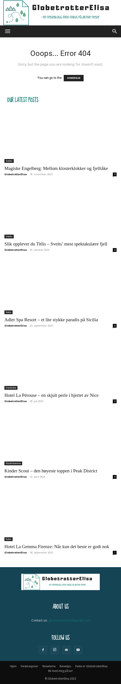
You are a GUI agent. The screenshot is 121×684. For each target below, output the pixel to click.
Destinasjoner (29, 666)
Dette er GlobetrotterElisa (91, 666)
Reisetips (65, 666)
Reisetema (49, 666)
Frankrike (11, 387)
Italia (8, 312)
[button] (7, 31)
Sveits (9, 160)
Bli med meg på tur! (60, 671)
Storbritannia (13, 463)
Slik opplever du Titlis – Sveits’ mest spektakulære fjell (55, 244)
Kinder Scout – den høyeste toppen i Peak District (50, 470)
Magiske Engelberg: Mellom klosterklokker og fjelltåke (56, 168)
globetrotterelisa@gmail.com (69, 620)
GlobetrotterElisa (15, 174)
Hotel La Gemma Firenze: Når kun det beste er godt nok (56, 546)
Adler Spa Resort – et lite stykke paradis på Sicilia (51, 319)
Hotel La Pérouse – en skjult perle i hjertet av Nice (51, 395)
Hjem (13, 666)
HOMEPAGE (73, 78)
